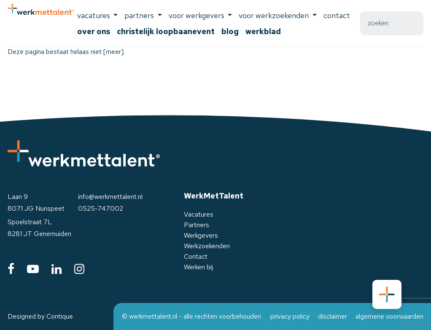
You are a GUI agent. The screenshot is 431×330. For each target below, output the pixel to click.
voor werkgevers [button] (197, 15)
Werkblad (263, 31)
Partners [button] (140, 15)
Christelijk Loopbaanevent (166, 31)
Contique (59, 316)
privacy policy (290, 316)
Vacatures (198, 214)
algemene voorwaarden (389, 316)
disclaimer (332, 316)
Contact (336, 15)
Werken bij (198, 267)
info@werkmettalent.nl (110, 196)
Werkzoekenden (207, 245)
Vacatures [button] (94, 15)
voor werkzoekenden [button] (274, 15)
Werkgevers (201, 235)
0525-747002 (100, 208)
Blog (230, 31)
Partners (196, 224)
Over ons (93, 31)
